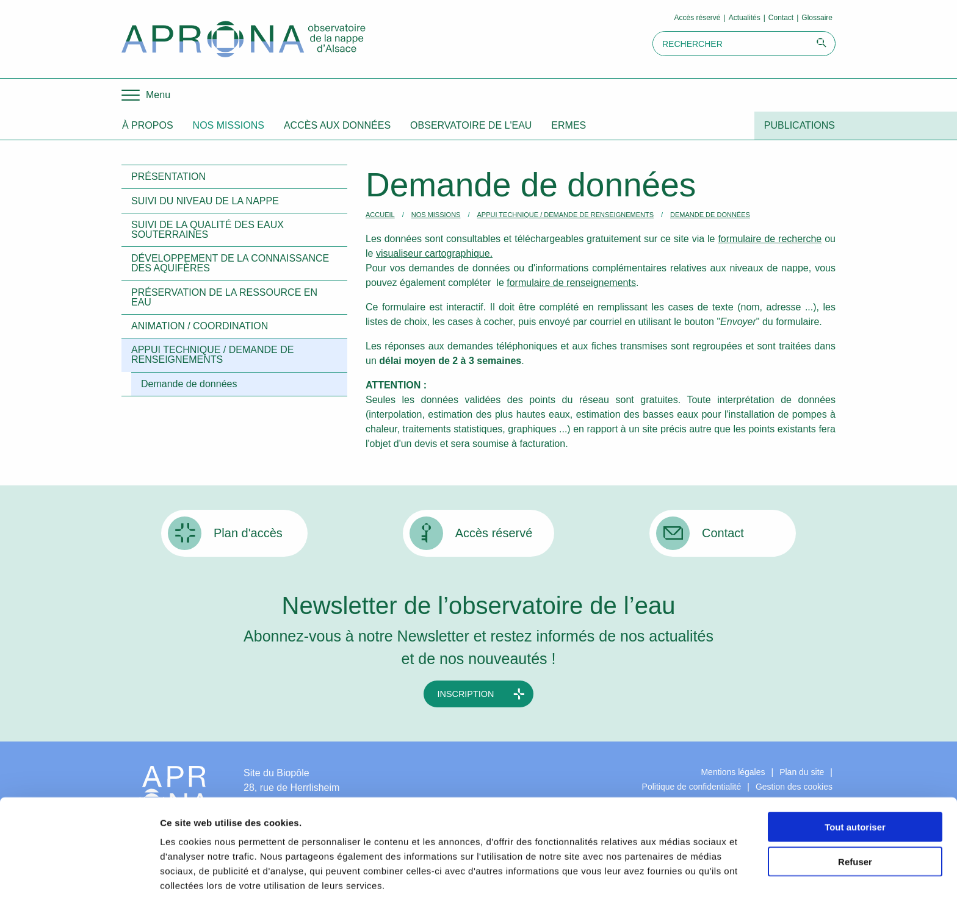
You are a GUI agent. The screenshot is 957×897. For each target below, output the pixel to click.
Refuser (855, 809)
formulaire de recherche (770, 239)
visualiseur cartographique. (434, 253)
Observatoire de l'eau (471, 125)
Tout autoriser (855, 775)
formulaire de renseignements (571, 282)
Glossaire (816, 17)
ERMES (568, 125)
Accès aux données (337, 125)
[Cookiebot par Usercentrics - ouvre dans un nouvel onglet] (79, 873)
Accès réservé (697, 17)
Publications (799, 125)
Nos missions (228, 125)
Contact (780, 17)
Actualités (744, 17)
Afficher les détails (672, 873)
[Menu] (145, 95)
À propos (147, 125)
